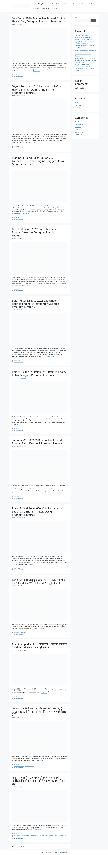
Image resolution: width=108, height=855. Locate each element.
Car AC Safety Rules (19, 835)
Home (33, 4)
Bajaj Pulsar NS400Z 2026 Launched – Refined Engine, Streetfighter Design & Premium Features (35, 304)
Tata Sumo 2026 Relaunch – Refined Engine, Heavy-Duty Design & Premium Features (39, 19)
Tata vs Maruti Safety (19, 766)
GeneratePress (63, 852)
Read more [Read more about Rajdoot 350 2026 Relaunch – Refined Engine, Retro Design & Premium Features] (15, 424)
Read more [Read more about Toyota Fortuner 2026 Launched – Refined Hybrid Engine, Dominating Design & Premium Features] (32, 142)
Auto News (91, 4)
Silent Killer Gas (54, 835)
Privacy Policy (41, 4)
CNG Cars (78, 129)
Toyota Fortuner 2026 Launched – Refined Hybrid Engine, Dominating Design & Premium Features (37, 89)
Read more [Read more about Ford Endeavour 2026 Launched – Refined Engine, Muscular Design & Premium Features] (36, 285)
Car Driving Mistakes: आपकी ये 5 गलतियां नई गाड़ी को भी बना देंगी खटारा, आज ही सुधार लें (39, 645)
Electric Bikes (45, 8)
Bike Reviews (35, 8)
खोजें (76, 17)
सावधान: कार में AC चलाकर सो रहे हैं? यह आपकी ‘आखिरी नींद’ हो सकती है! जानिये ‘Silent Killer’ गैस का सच (39, 781)
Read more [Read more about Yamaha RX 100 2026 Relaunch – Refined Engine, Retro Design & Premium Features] (15, 493)
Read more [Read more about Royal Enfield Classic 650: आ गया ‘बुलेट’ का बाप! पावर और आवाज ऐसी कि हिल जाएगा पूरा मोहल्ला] (42, 628)
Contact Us (59, 4)
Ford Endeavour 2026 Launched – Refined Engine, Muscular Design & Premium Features (37, 232)
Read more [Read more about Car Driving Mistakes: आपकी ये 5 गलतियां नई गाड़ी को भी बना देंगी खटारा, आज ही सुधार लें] (44, 693)
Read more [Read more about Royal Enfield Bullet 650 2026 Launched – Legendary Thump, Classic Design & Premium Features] (31, 564)
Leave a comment (18, 76)
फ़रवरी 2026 (78, 102)
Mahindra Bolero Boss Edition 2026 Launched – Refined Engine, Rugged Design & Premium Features (39, 161)
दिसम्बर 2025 (78, 107)
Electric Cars (78, 134)
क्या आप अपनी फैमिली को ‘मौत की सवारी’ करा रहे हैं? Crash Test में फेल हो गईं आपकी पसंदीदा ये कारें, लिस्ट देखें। (39, 712)
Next (22, 846)
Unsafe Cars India (29, 766)
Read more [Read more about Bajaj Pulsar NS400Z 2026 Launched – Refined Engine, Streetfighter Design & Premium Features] (50, 356)
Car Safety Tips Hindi (29, 835)
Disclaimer (67, 4)
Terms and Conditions (79, 4)
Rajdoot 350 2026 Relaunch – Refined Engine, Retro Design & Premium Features (39, 373)
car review (54, 8)
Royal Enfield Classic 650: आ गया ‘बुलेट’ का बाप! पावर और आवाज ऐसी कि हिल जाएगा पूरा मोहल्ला (38, 581)
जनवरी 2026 (78, 105)
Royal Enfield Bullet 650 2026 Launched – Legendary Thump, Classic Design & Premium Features (37, 511)
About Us (50, 4)
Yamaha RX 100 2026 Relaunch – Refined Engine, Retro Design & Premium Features (38, 441)
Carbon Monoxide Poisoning (42, 835)
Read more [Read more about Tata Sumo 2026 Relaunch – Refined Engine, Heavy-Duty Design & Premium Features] (36, 71)
